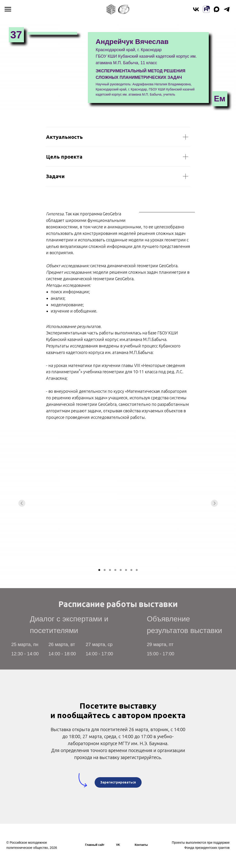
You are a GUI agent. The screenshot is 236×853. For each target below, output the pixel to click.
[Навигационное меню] (8, 9)
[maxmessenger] (216, 11)
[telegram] (226, 11)
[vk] (196, 11)
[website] (206, 11)
